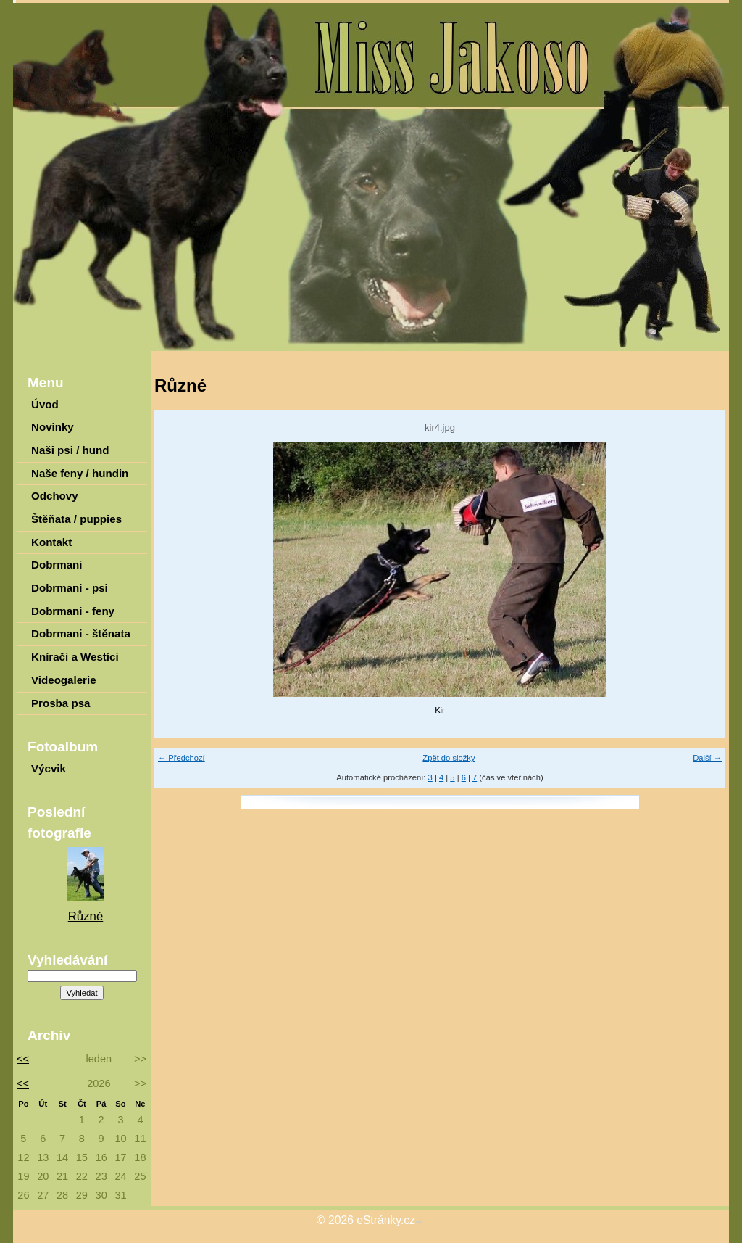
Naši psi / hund (70, 450)
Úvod (45, 404)
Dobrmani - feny (72, 611)
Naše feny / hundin (79, 473)
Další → (707, 757)
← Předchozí (181, 757)
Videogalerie (63, 680)
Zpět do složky (448, 757)
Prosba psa (60, 703)
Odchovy (54, 496)
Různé (86, 916)
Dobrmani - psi (69, 588)
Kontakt (51, 542)
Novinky (52, 427)
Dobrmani (57, 564)
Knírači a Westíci (75, 657)
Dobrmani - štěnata (80, 633)
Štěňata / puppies (76, 519)
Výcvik (48, 768)
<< (21, 1059)
